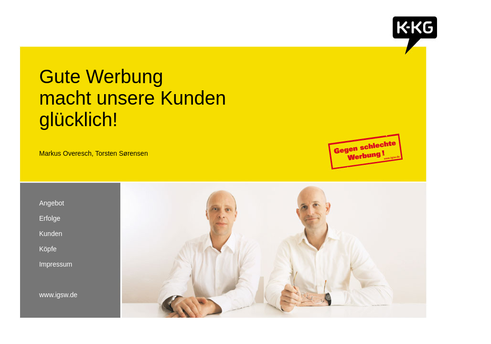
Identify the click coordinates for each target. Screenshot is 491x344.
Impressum (55, 264)
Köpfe (48, 249)
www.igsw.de (58, 295)
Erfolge (49, 218)
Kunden (50, 233)
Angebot (51, 203)
